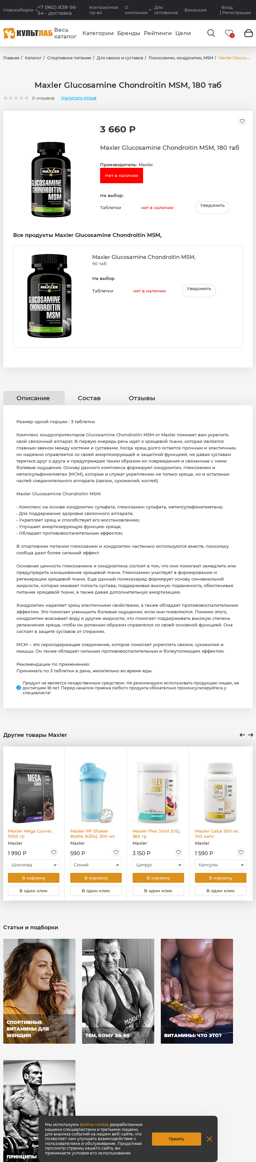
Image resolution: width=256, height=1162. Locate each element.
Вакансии (195, 9)
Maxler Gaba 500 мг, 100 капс (217, 834)
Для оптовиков (166, 10)
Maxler (146, 164)
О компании (136, 10)
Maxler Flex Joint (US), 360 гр (156, 834)
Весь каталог (65, 33)
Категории (98, 33)
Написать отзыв (78, 97)
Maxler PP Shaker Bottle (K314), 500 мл (92, 834)
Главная (11, 57)
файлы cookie (94, 1124)
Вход (227, 7)
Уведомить (212, 206)
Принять (176, 1139)
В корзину (33, 879)
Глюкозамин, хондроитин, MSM (181, 57)
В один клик (33, 892)
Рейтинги (158, 33)
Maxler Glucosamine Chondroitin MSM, (144, 258)
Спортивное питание (69, 57)
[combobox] (33, 865)
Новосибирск (18, 10)
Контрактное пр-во (103, 10)
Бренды (128, 33)
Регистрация (236, 12)
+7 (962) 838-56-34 (57, 10)
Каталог (33, 57)
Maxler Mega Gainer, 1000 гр (30, 834)
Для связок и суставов (120, 57)
